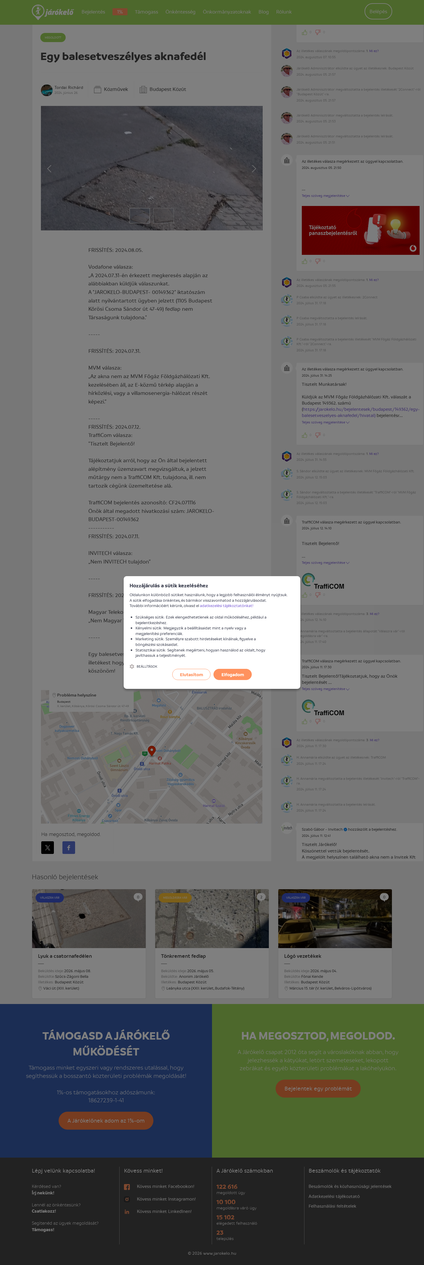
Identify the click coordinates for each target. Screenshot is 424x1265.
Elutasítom (191, 674)
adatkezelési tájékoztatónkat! (227, 605)
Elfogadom (232, 674)
